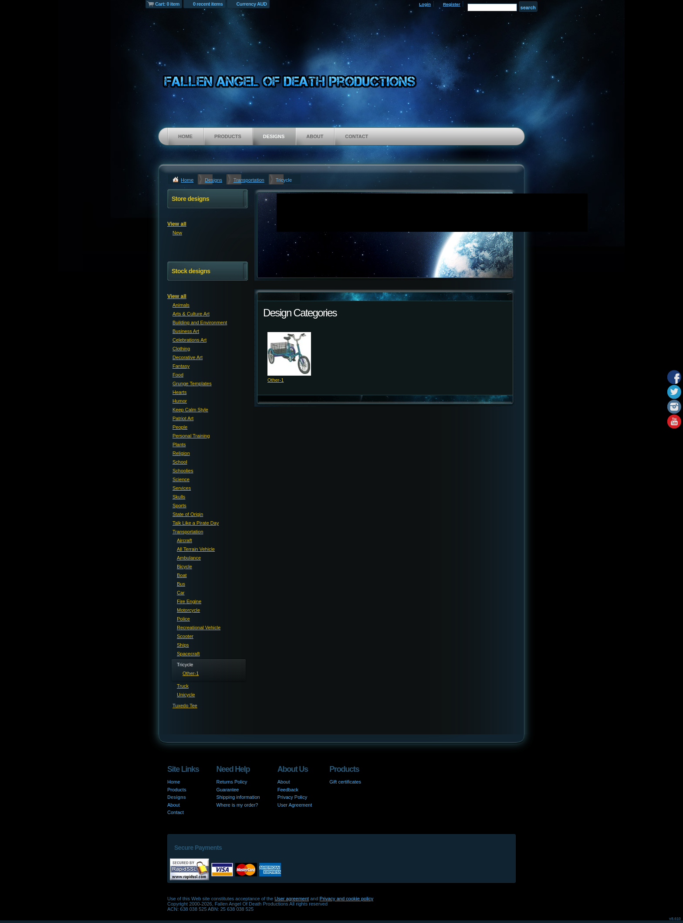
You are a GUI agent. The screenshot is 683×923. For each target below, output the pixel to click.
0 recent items (208, 4)
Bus (181, 584)
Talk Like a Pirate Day (195, 523)
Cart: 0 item (167, 4)
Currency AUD (252, 4)
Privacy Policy (292, 797)
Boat (182, 575)
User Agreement (294, 805)
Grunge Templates (192, 383)
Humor (179, 401)
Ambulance (189, 557)
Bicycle (184, 566)
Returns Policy (231, 781)
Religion (181, 453)
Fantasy (180, 366)
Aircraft (184, 540)
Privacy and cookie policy (347, 898)
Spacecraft (188, 653)
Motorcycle (188, 610)
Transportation (248, 180)
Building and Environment (199, 322)
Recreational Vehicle (198, 627)
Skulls (178, 496)
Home (185, 136)
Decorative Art (187, 357)
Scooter (185, 636)
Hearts (179, 392)
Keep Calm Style (190, 409)
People (179, 427)
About (314, 136)
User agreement (291, 898)
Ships (183, 645)
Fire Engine (189, 601)
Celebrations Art (189, 340)
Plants (179, 444)
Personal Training (191, 435)
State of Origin (187, 514)
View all (176, 224)
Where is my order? (237, 805)
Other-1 (275, 380)
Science (180, 479)
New (177, 232)
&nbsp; (289, 354)
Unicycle (186, 694)
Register (451, 4)
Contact (356, 136)
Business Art (185, 331)
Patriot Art (182, 418)
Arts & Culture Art (191, 313)
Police (183, 618)
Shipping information (238, 797)
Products (227, 136)
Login (425, 4)
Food (177, 374)
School (179, 462)
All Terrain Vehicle (196, 549)
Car (181, 592)
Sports (179, 505)
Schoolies (182, 470)
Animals (180, 305)
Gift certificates (345, 781)
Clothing (181, 348)
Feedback (287, 789)
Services (181, 488)
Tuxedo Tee (184, 705)
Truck (183, 686)
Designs (274, 136)
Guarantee (227, 789)
